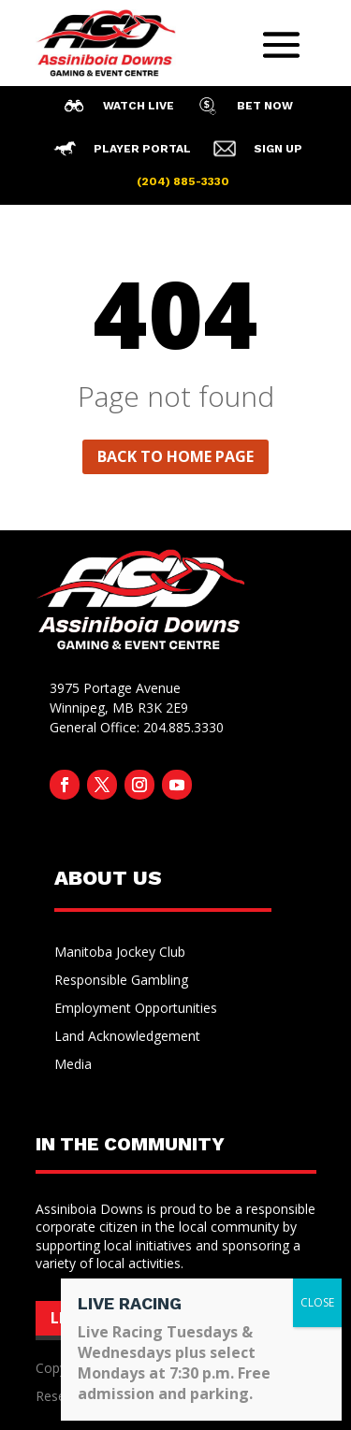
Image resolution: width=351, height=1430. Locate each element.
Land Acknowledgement (127, 1037)
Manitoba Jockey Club (119, 953)
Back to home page (175, 456)
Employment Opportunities (135, 1009)
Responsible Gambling (121, 981)
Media (73, 1065)
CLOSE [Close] (317, 1302)
